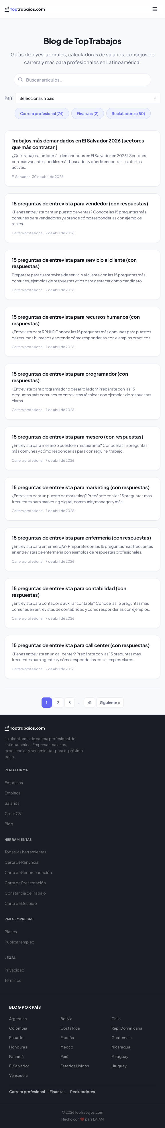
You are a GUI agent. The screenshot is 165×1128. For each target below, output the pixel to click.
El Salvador (19, 1065)
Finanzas (58, 1091)
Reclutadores (82, 1091)
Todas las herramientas (25, 851)
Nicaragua (120, 1046)
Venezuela (18, 1075)
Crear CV (13, 813)
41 (89, 702)
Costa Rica (70, 1028)
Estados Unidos (74, 1065)
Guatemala (121, 1037)
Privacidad (14, 970)
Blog (9, 823)
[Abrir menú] (154, 9)
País (8, 97)
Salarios (12, 803)
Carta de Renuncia (21, 862)
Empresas (14, 782)
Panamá (16, 1056)
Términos (13, 980)
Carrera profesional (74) (42, 113)
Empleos (13, 792)
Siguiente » (110, 702)
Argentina (18, 1018)
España (67, 1037)
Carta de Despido (21, 903)
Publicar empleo (19, 941)
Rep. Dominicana (126, 1028)
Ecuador (17, 1037)
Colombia (18, 1028)
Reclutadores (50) (128, 113)
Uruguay (119, 1065)
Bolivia (66, 1018)
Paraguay (119, 1056)
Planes (11, 931)
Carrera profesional (27, 1091)
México (66, 1046)
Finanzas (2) (88, 113)
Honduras (18, 1046)
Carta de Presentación (25, 882)
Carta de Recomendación (28, 872)
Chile (116, 1018)
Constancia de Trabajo (25, 893)
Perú (64, 1056)
